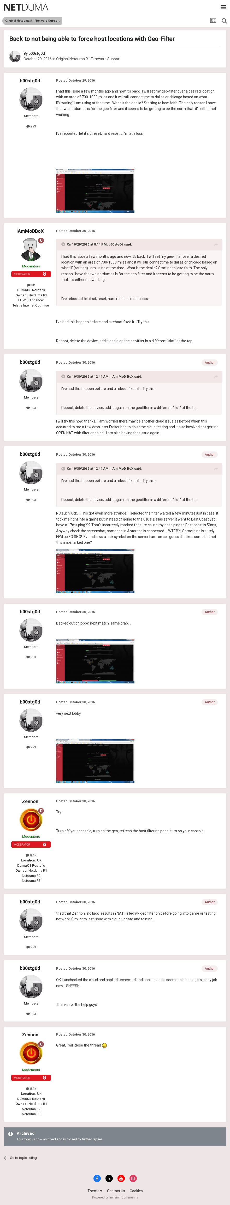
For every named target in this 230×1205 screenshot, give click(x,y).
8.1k (31, 855)
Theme (94, 1191)
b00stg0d (36, 53)
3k (31, 285)
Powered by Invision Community (115, 1197)
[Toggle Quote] (63, 244)
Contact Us (116, 1191)
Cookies (136, 1191)
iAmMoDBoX (30, 231)
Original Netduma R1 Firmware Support (88, 59)
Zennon (30, 801)
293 (31, 126)
